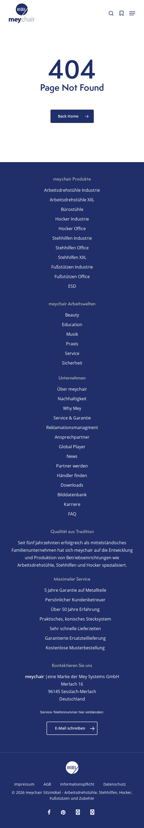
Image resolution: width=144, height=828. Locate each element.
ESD (72, 286)
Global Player (72, 447)
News (72, 456)
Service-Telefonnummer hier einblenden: (72, 712)
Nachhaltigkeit (72, 399)
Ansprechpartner (72, 437)
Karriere (72, 504)
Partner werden (72, 466)
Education (72, 324)
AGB (47, 784)
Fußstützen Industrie (72, 267)
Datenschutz (114, 784)
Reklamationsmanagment (72, 427)
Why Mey (72, 408)
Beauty (72, 315)
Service (72, 353)
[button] (132, 13)
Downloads (72, 485)
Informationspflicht (77, 784)
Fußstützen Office (72, 276)
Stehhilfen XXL (72, 257)
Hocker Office (72, 228)
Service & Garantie (72, 418)
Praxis (72, 344)
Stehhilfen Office (72, 248)
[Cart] (121, 13)
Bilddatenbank (72, 495)
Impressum (24, 784)
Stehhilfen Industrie (72, 238)
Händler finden (72, 475)
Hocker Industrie (72, 219)
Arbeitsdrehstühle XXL (72, 200)
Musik (72, 334)
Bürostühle (72, 209)
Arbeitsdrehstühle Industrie (72, 190)
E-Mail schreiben (75, 728)
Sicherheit (72, 363)
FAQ (72, 514)
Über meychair (72, 389)
